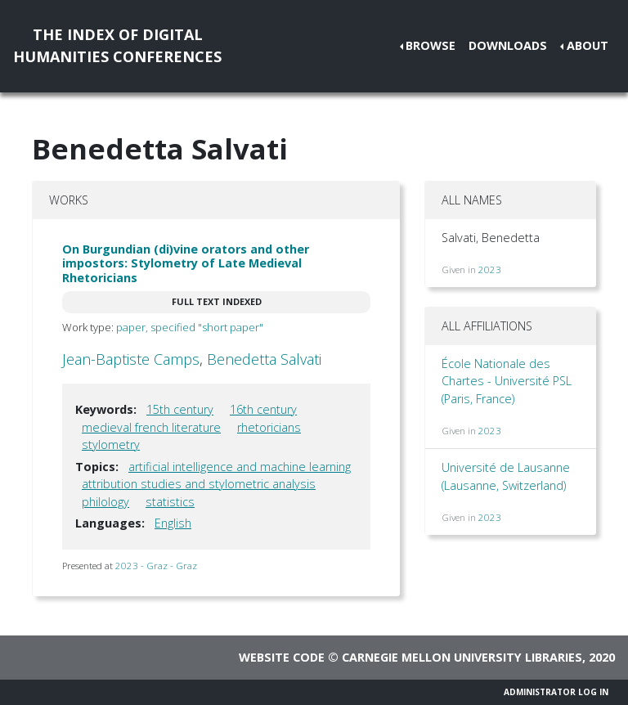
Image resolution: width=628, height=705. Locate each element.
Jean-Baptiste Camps (131, 359)
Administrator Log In (556, 692)
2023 (489, 269)
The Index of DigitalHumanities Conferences (117, 45)
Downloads (508, 45)
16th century (263, 409)
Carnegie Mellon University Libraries (462, 657)
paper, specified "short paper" (189, 327)
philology (105, 502)
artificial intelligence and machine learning (239, 466)
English (173, 523)
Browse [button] (430, 45)
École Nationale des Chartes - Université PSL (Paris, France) (507, 381)
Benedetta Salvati (264, 359)
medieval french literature (151, 427)
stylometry (111, 444)
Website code (282, 657)
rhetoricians (269, 427)
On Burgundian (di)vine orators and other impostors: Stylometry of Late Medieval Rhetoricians (185, 263)
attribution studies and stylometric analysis (199, 484)
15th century (179, 409)
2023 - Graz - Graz (156, 565)
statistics (170, 502)
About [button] (587, 45)
